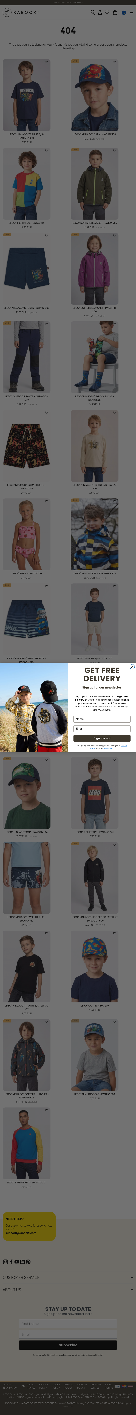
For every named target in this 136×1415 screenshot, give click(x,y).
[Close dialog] (132, 666)
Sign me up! (102, 738)
